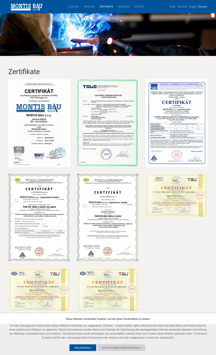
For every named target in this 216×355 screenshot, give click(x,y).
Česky (172, 6)
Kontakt (139, 6)
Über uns (89, 6)
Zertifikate (106, 6)
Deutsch (202, 6)
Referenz (123, 6)
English (193, 6)
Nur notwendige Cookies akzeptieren (121, 347)
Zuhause (74, 6)
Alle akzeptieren (83, 347)
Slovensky (182, 6)
